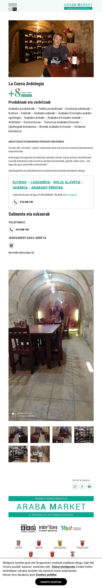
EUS (14, 9)
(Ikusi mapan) (70, 195)
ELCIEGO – (22, 182)
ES (10, 9)
